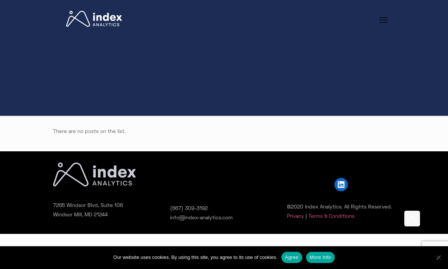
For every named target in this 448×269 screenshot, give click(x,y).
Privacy (295, 216)
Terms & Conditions (331, 216)
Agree (292, 257)
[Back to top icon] (412, 218)
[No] (438, 257)
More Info (320, 257)
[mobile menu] (383, 21)
